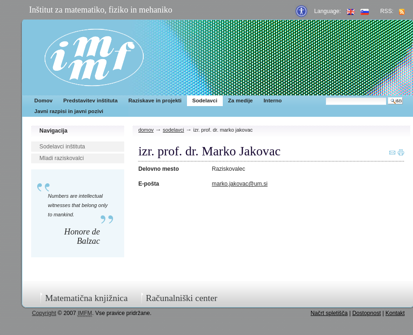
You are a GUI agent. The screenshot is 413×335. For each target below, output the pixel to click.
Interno (273, 100)
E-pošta (148, 184)
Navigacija (53, 130)
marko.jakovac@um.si (240, 184)
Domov (43, 100)
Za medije (240, 100)
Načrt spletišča (329, 313)
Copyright (44, 313)
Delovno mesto (158, 169)
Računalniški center (181, 298)
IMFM (94, 57)
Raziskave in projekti (154, 100)
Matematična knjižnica (86, 298)
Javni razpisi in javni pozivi (68, 111)
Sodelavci (204, 100)
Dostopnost (366, 313)
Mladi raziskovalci (62, 158)
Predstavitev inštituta (90, 100)
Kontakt (395, 313)
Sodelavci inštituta (62, 146)
